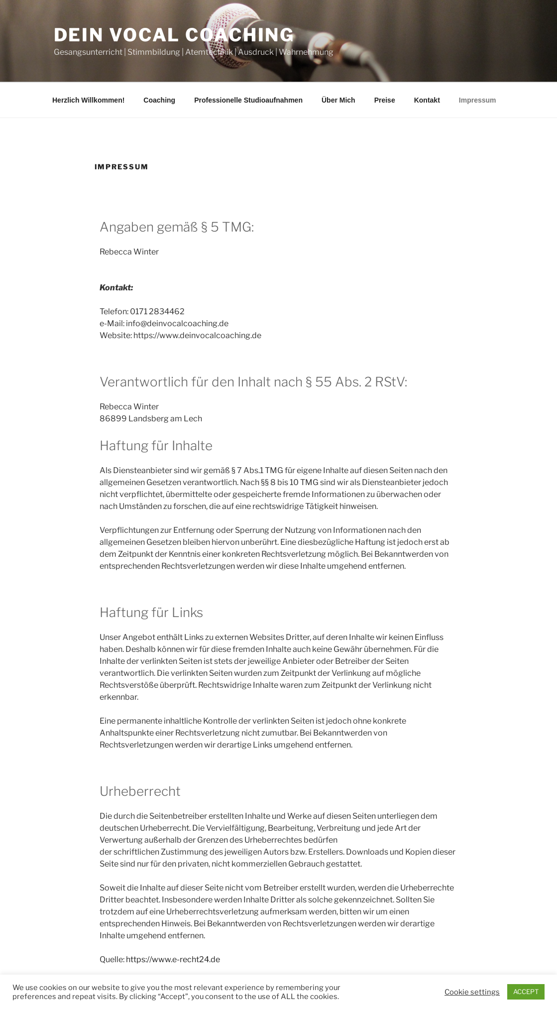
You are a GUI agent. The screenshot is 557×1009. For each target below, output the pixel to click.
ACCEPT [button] (526, 992)
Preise (384, 100)
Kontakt (427, 100)
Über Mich (338, 100)
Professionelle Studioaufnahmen (248, 100)
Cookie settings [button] (472, 992)
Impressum (477, 100)
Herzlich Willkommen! (88, 100)
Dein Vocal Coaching (174, 35)
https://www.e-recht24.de (173, 959)
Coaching (159, 100)
